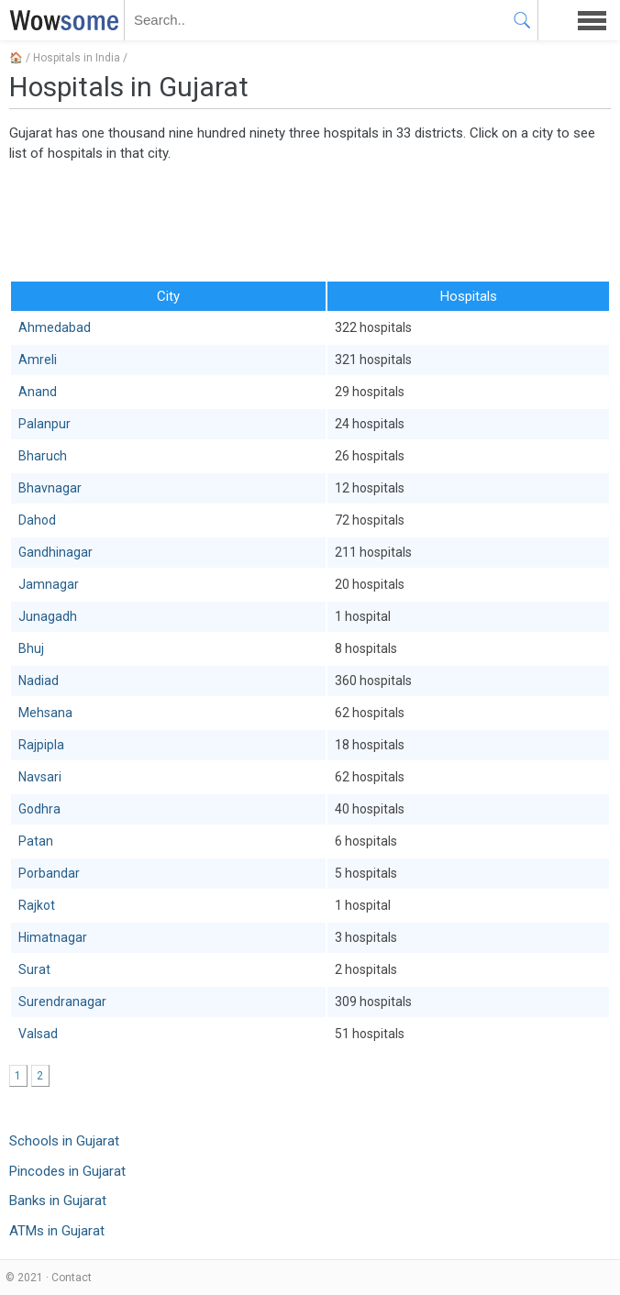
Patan (35, 841)
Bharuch (42, 455)
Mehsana (45, 712)
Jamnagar (48, 584)
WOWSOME (60, 20)
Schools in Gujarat (64, 1141)
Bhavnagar (50, 488)
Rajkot (36, 905)
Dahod (37, 520)
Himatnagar (52, 937)
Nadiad (38, 680)
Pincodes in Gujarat (67, 1171)
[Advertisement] (310, 220)
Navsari (39, 776)
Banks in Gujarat (57, 1200)
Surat (34, 969)
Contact (71, 1277)
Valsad (38, 1033)
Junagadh (47, 616)
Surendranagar (62, 1001)
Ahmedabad (54, 327)
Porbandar (49, 873)
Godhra (39, 809)
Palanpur (44, 423)
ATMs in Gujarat (57, 1231)
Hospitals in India (76, 57)
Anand (37, 391)
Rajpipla (41, 744)
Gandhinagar (55, 552)
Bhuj (31, 648)
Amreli (37, 359)
